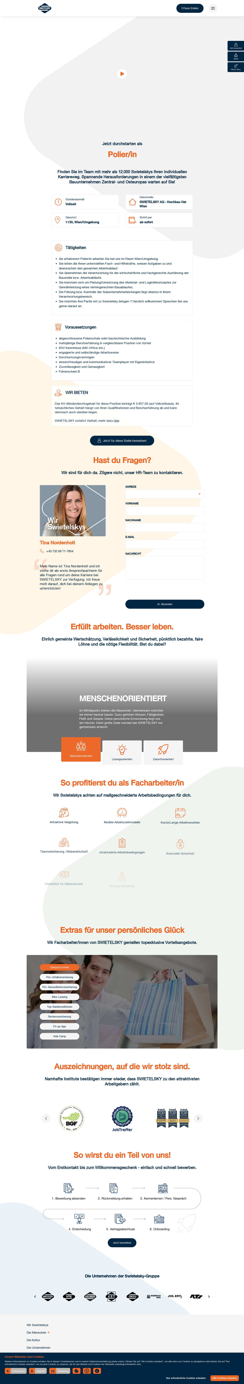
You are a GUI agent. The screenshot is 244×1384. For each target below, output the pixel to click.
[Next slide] (198, 1125)
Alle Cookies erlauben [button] (224, 1378)
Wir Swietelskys (37, 1325)
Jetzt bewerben (122, 1250)
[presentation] (150, 597)
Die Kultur (33, 1340)
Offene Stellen (189, 8)
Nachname (133, 527)
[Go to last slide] (46, 1125)
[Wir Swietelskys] (44, 8)
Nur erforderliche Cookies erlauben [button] (186, 1378)
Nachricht (133, 561)
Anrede (130, 494)
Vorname (132, 511)
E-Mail (129, 544)
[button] (16, 1371)
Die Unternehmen (38, 1347)
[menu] (213, 8)
